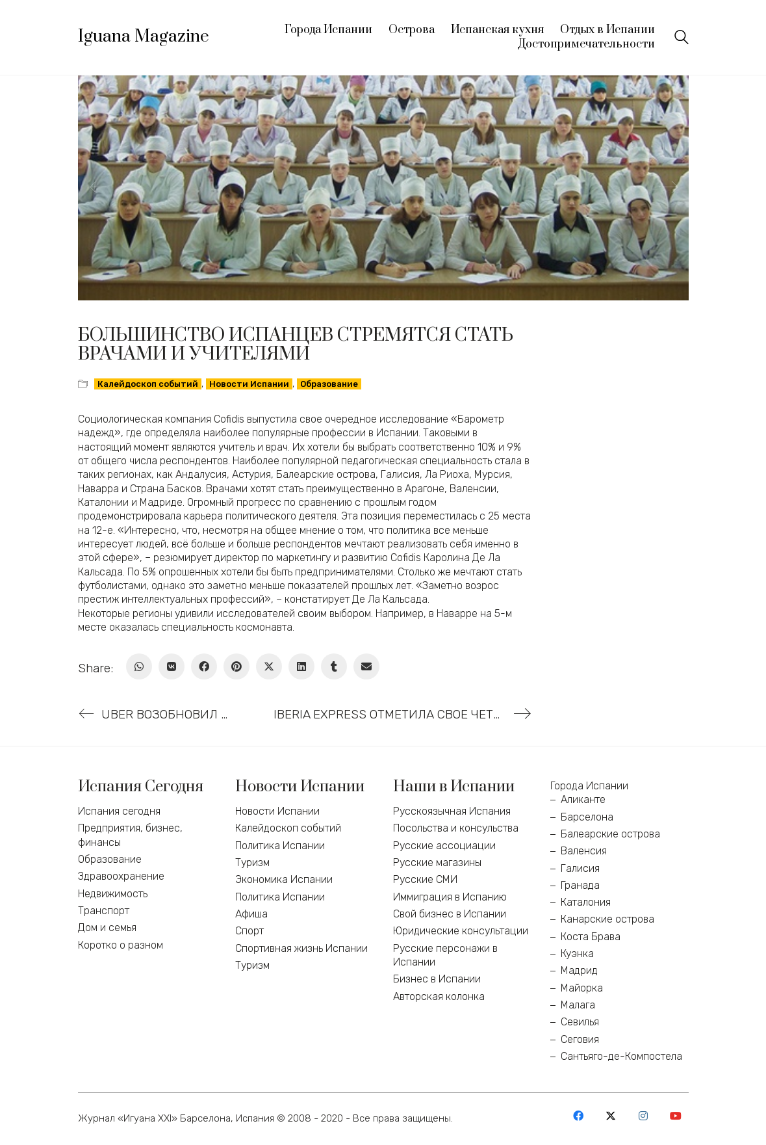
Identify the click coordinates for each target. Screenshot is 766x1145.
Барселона (587, 817)
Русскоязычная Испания (452, 811)
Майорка (582, 988)
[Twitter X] (269, 666)
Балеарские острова (610, 834)
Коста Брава (590, 936)
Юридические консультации (460, 931)
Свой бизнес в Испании (449, 914)
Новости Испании (249, 384)
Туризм (252, 862)
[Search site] (681, 38)
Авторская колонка (439, 996)
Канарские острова (607, 919)
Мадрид (579, 970)
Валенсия (584, 851)
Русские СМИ (425, 879)
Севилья (580, 1022)
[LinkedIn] (301, 666)
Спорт (249, 931)
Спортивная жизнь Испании (301, 948)
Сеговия (580, 1039)
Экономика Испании (284, 879)
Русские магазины (437, 862)
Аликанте (583, 799)
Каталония (586, 902)
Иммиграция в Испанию (450, 897)
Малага (578, 1005)
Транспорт (103, 910)
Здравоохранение (121, 876)
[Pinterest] (236, 666)
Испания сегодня (119, 811)
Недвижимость (112, 894)
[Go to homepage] (143, 37)
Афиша (251, 914)
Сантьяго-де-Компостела (621, 1056)
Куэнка (577, 953)
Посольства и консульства (455, 828)
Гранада (580, 885)
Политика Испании (280, 845)
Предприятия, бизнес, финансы (130, 835)
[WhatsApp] (139, 666)
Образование (329, 384)
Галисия (580, 868)
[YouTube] (676, 1116)
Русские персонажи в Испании (445, 955)
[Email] (366, 666)
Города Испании (589, 786)
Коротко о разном (120, 945)
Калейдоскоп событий (147, 384)
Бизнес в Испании (437, 979)
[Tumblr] (334, 666)
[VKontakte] (172, 666)
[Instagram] (643, 1116)
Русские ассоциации (444, 845)
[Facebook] (204, 666)
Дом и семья (107, 927)
